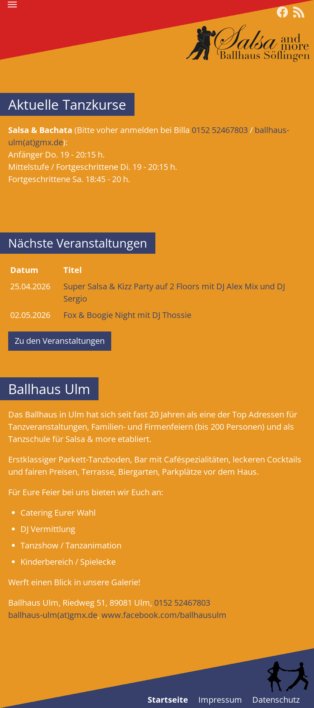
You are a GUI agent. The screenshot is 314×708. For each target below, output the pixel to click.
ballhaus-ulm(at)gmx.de (52, 614)
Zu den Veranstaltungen (60, 340)
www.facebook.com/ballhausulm (164, 614)
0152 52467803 (220, 129)
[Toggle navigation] (12, 4)
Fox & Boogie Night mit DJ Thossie (127, 314)
